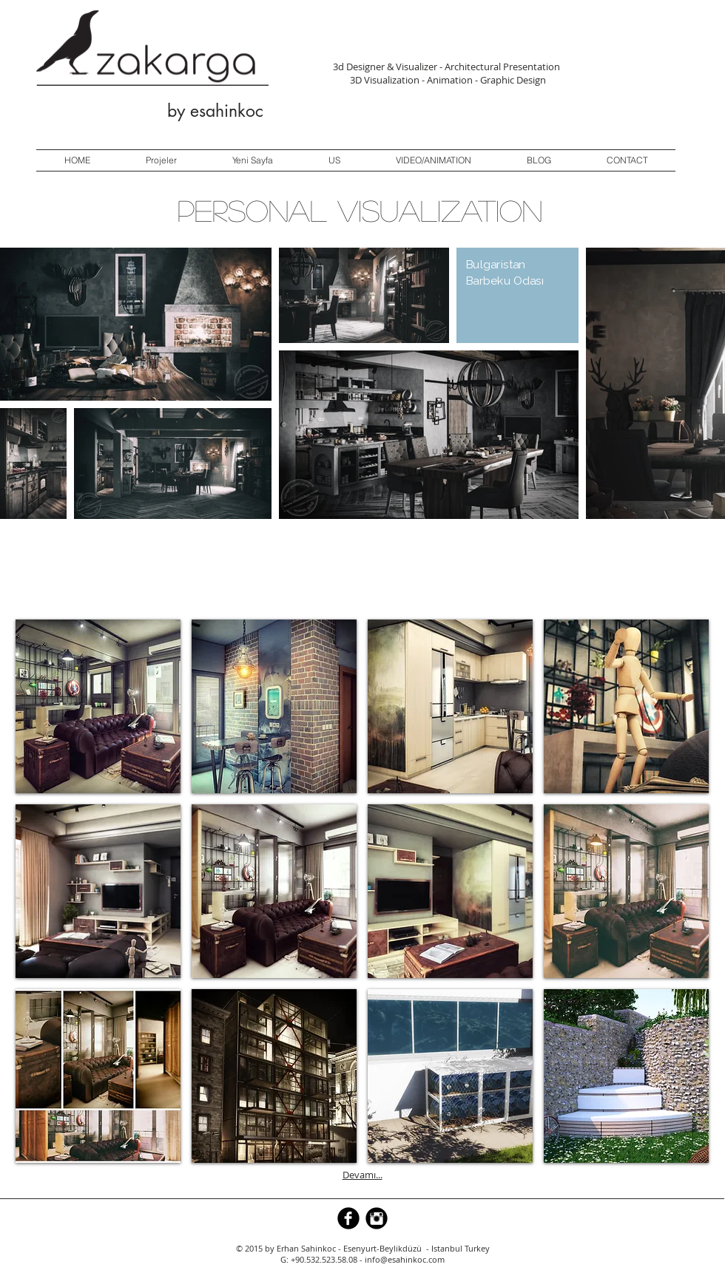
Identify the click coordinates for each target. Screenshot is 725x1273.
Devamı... (362, 1174)
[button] (98, 706)
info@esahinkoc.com (405, 1259)
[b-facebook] (348, 1218)
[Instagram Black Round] (376, 1218)
